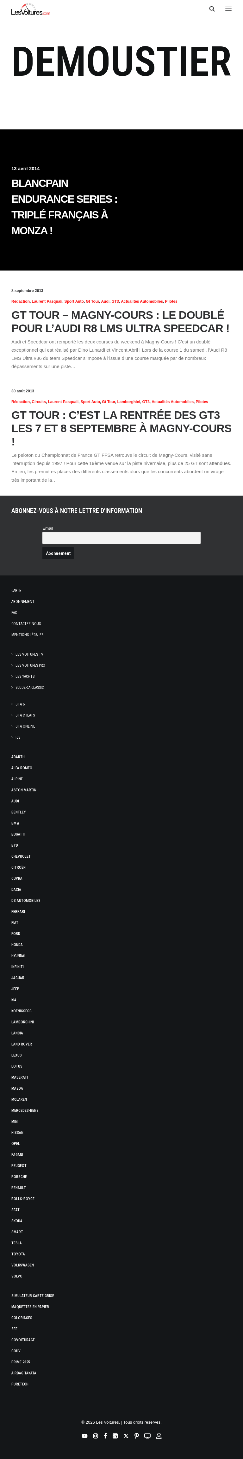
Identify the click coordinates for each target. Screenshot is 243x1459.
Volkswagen (22, 1265)
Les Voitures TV (29, 654)
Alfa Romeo (21, 768)
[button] (228, 9)
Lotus (16, 1066)
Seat (15, 1210)
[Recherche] (209, 9)
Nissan (17, 1132)
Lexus (16, 1055)
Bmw (15, 823)
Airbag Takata (23, 1373)
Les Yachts (25, 676)
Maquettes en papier (30, 1307)
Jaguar (17, 978)
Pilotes (171, 301)
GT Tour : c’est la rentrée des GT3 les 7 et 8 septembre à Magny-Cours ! (121, 428)
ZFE (14, 1329)
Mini (14, 1121)
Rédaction (20, 301)
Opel (15, 1143)
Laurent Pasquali (47, 301)
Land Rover (21, 1044)
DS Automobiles (25, 900)
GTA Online (25, 726)
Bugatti (18, 834)
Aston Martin (23, 790)
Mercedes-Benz (25, 1110)
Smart (17, 1232)
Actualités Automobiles (142, 301)
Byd (14, 845)
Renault (18, 1188)
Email (47, 528)
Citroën (18, 867)
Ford (15, 934)
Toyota (18, 1254)
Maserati (19, 1077)
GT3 (115, 301)
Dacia (16, 889)
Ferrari (18, 911)
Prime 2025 (20, 1362)
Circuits (39, 402)
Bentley (18, 812)
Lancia (17, 1033)
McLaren (19, 1099)
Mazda (17, 1088)
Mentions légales (27, 635)
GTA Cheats (25, 715)
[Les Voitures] (30, 9)
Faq (14, 612)
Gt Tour (92, 301)
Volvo (16, 1276)
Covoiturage (23, 1340)
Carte (16, 590)
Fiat (14, 922)
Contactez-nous (26, 624)
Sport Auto (74, 301)
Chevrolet (21, 856)
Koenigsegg (21, 1011)
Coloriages (21, 1318)
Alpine (17, 779)
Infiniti (17, 967)
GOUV (16, 1351)
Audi (105, 301)
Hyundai (18, 956)
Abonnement (22, 601)
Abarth (18, 757)
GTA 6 (20, 704)
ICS (18, 737)
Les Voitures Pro (30, 665)
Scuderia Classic (30, 687)
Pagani (17, 1154)
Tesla (16, 1243)
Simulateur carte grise (32, 1296)
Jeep (15, 989)
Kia (13, 1000)
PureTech (19, 1384)
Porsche (19, 1177)
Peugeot (19, 1166)
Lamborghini (128, 402)
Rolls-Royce (22, 1199)
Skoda (16, 1221)
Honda (17, 945)
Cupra (16, 878)
